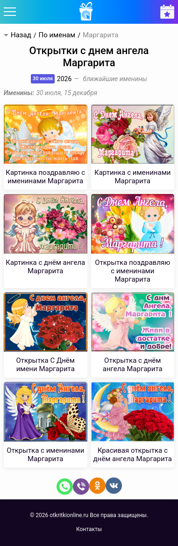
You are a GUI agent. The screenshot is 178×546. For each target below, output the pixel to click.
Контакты (89, 529)
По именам (56, 35)
